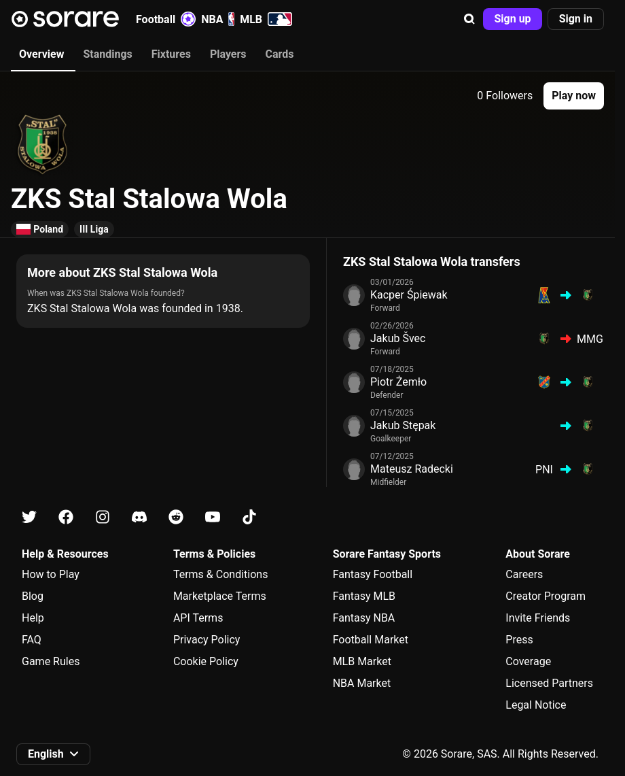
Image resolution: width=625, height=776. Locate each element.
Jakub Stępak (402, 425)
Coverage (528, 661)
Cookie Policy (205, 661)
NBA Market (362, 683)
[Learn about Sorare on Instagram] (102, 517)
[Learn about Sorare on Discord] (139, 517)
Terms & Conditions (220, 574)
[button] (469, 19)
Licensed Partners (549, 683)
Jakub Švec (397, 338)
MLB (266, 19)
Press (519, 639)
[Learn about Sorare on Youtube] (213, 517)
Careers (524, 574)
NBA (217, 19)
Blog (32, 596)
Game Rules (50, 661)
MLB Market (362, 661)
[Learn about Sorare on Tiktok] (249, 517)
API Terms (198, 617)
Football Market (370, 639)
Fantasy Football (372, 574)
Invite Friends (537, 617)
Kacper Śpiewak (409, 294)
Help (33, 617)
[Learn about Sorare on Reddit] (176, 517)
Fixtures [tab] (171, 54)
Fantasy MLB (364, 596)
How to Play (50, 574)
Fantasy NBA (364, 617)
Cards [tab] (280, 54)
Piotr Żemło (398, 381)
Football (166, 19)
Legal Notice (535, 704)
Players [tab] (228, 54)
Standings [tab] (107, 54)
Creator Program (545, 596)
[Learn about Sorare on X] (29, 517)
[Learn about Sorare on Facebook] (66, 517)
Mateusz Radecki (411, 468)
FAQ (31, 639)
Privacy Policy (206, 639)
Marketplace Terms (219, 596)
